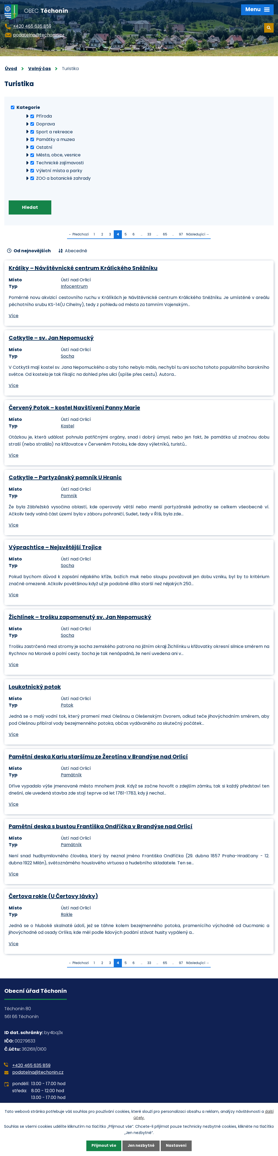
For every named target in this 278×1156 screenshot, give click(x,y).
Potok (67, 706)
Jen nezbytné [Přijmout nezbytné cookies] (141, 1145)
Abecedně (76, 251)
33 (149, 235)
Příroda (44, 116)
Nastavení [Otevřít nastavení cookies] (177, 1145)
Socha (67, 357)
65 (165, 235)
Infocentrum (74, 287)
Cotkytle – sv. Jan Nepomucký (51, 338)
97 (181, 235)
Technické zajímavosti (60, 163)
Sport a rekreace (54, 131)
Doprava (45, 124)
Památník (71, 776)
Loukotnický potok (35, 687)
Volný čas (39, 68)
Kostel (67, 427)
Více (13, 316)
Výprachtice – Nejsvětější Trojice (55, 548)
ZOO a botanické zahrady (63, 178)
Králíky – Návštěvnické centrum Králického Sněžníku (83, 269)
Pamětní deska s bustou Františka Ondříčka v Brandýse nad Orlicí (100, 827)
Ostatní (44, 147)
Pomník (69, 496)
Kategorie (28, 107)
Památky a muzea (55, 139)
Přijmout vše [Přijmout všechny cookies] (102, 1145)
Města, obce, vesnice (58, 155)
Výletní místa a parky (59, 170)
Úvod (11, 68)
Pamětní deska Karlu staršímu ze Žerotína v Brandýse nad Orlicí (98, 757)
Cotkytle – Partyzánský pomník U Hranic (65, 478)
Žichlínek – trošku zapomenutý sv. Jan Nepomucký (80, 618)
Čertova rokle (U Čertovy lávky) (53, 896)
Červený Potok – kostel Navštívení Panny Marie (74, 408)
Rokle (66, 915)
